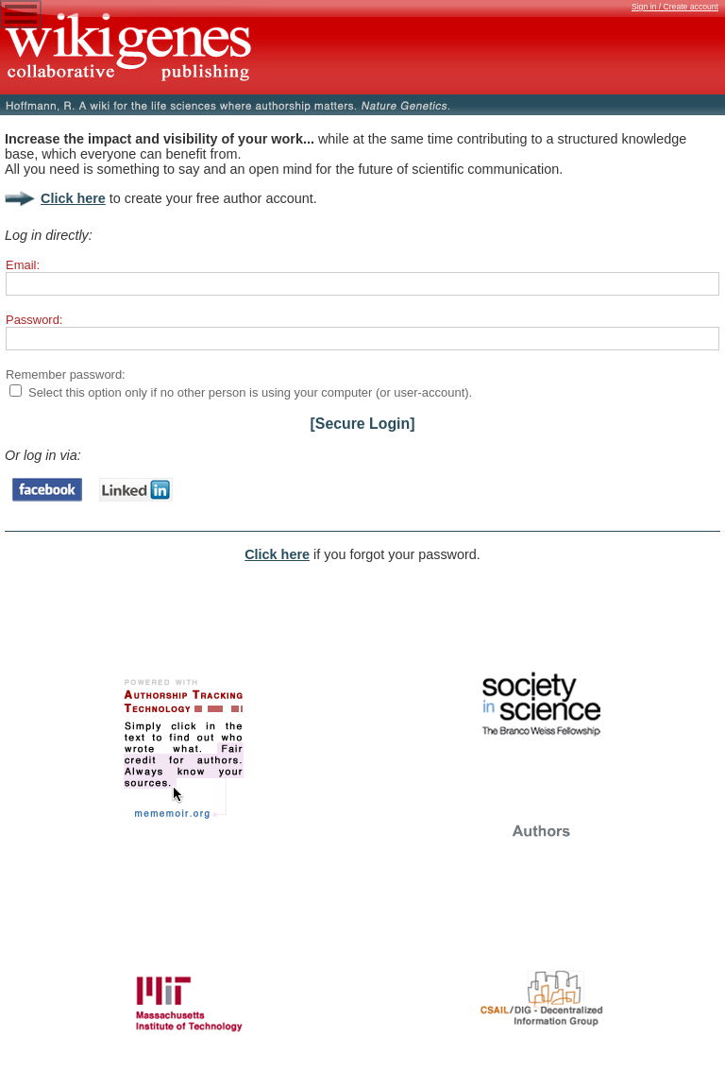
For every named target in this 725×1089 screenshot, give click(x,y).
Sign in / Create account (675, 6)
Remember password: (66, 374)
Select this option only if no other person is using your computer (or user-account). (250, 392)
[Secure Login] (363, 424)
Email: (23, 265)
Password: (34, 320)
